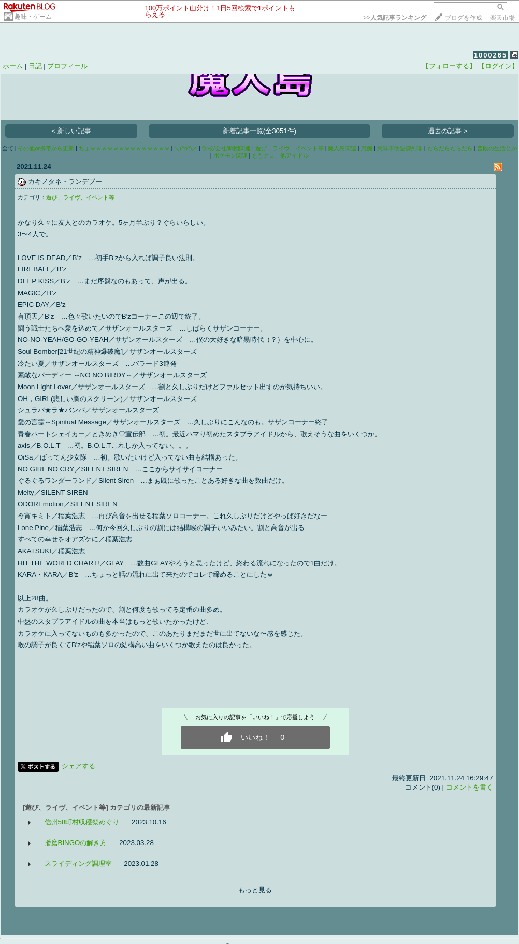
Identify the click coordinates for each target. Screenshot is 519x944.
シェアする (78, 766)
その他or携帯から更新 (46, 148)
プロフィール (67, 66)
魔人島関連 (342, 148)
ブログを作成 (463, 17)
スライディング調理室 (78, 863)
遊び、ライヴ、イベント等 (289, 148)
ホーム (13, 66)
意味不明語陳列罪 (400, 148)
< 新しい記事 (71, 131)
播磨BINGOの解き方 (76, 843)
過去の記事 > (448, 131)
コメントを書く (469, 787)
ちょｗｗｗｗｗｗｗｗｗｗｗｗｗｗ (124, 148)
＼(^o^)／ (185, 148)
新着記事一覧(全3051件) (260, 131)
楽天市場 (502, 17)
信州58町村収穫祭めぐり (82, 822)
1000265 (491, 55)
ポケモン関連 (230, 155)
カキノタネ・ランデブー (65, 181)
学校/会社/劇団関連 (226, 148)
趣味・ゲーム (33, 16)
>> (394, 17)
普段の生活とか (497, 148)
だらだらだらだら (450, 148)
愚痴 (366, 148)
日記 (35, 66)
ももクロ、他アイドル (280, 155)
